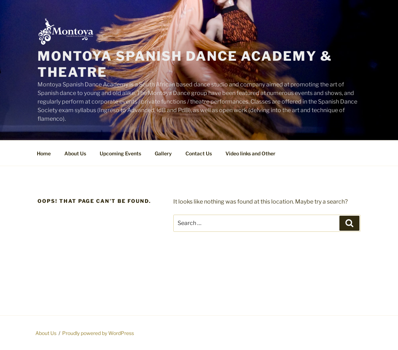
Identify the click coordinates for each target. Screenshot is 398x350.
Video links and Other (250, 153)
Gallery (163, 153)
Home (44, 153)
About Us (75, 153)
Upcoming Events (120, 153)
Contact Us (198, 153)
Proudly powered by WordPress (98, 333)
